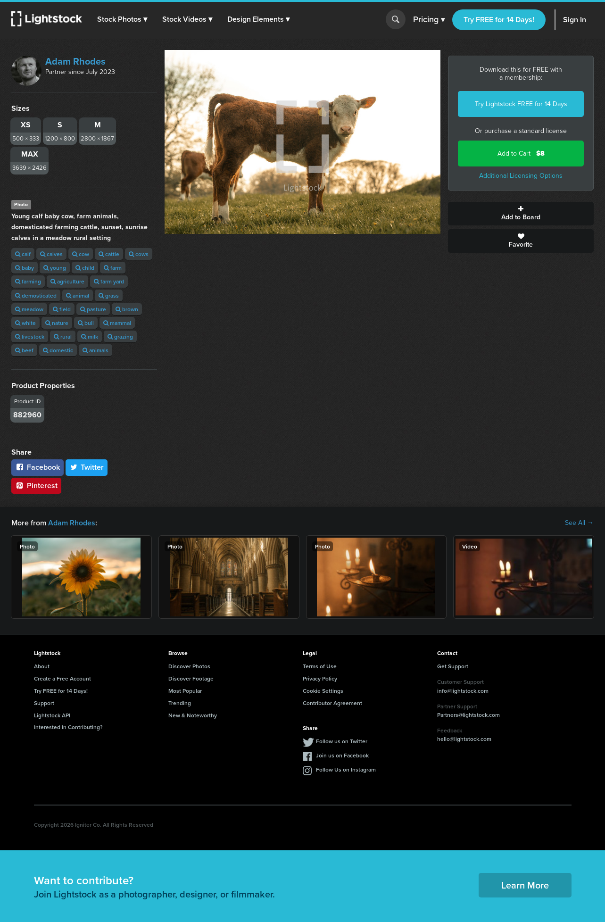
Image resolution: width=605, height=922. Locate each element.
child (84, 268)
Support (44, 703)
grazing (120, 336)
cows (139, 254)
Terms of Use (320, 666)
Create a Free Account (62, 678)
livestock (29, 336)
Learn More (525, 885)
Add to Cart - (521, 153)
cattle (109, 254)
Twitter (86, 467)
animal (77, 295)
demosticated (36, 295)
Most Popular (185, 691)
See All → (579, 523)
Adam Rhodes (75, 61)
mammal (117, 323)
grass (109, 295)
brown (127, 309)
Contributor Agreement (332, 703)
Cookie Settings (323, 691)
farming (28, 281)
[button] (122, 19)
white (25, 323)
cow (80, 254)
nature (56, 323)
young (54, 268)
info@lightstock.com (463, 691)
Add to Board (520, 214)
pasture (93, 309)
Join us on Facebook (342, 755)
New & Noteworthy (192, 715)
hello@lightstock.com (464, 739)
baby (24, 268)
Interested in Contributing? (68, 727)
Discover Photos (189, 666)
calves (51, 254)
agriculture (67, 281)
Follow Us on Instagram (346, 769)
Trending (179, 703)
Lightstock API (52, 715)
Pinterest (36, 485)
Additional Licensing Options (521, 176)
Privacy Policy (320, 678)
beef (24, 350)
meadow (29, 309)
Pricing (429, 19)
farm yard (109, 281)
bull (86, 323)
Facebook (37, 467)
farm (113, 268)
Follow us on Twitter (341, 741)
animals (95, 350)
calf (23, 254)
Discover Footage (191, 678)
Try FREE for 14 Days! (499, 19)
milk (89, 336)
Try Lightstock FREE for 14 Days (521, 104)
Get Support (452, 666)
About (42, 666)
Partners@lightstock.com (468, 715)
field (62, 309)
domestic (58, 350)
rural (63, 336)
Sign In (574, 19)
